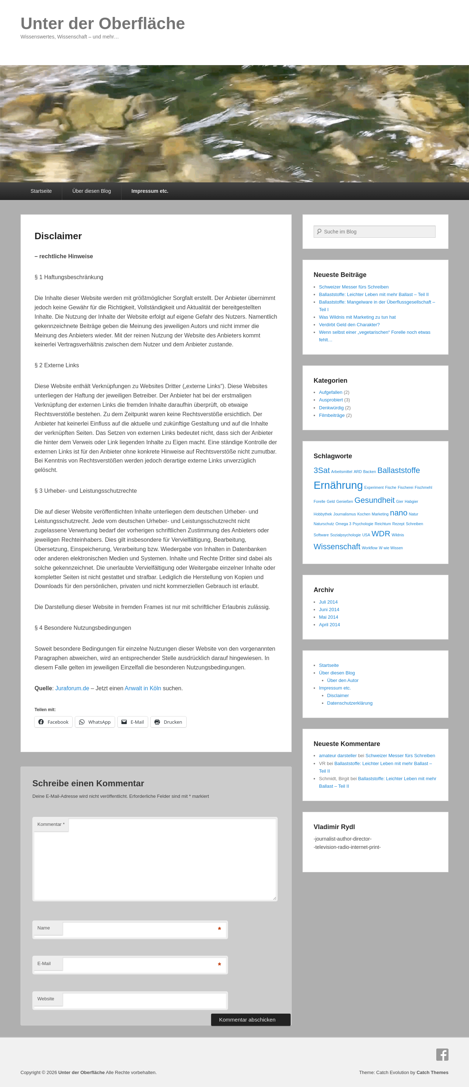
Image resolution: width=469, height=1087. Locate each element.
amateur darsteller (338, 755)
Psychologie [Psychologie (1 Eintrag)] (362, 524)
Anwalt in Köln (143, 688)
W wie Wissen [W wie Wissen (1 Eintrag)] (391, 548)
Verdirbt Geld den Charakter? (349, 324)
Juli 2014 (328, 602)
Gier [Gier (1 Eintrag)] (399, 501)
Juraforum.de (72, 688)
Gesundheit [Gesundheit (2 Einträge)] (375, 500)
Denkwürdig (331, 407)
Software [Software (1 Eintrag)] (321, 535)
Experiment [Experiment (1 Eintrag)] (374, 487)
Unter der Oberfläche (103, 23)
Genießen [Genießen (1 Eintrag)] (344, 501)
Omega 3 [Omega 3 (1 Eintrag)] (343, 524)
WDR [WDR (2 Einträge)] (381, 533)
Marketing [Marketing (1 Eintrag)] (380, 514)
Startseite (41, 191)
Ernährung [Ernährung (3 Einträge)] (338, 485)
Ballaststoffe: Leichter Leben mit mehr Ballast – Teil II (374, 294)
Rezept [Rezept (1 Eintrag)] (398, 524)
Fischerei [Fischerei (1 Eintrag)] (405, 487)
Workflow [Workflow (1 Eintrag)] (370, 548)
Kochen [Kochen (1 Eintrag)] (364, 514)
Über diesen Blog (91, 191)
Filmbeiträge (332, 415)
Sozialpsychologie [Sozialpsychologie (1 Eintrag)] (345, 535)
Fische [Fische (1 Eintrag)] (390, 487)
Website (45, 998)
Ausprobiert (331, 399)
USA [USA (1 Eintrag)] (366, 535)
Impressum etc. (150, 191)
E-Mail (44, 963)
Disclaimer (58, 236)
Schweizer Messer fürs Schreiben (354, 287)
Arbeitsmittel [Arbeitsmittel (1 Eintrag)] (341, 471)
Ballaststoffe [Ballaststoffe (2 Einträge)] (398, 470)
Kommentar (51, 824)
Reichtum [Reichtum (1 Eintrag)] (383, 524)
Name (43, 928)
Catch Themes (432, 1072)
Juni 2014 (329, 609)
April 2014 (329, 624)
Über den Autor (343, 680)
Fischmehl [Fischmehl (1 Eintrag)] (423, 487)
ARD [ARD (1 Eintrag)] (358, 471)
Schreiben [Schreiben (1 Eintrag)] (414, 524)
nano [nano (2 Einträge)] (398, 512)
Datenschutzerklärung (350, 703)
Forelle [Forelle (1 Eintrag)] (319, 501)
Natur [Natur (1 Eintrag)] (413, 514)
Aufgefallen (330, 392)
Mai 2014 (328, 617)
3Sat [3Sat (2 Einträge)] (322, 470)
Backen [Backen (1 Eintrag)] (369, 471)
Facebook (442, 1055)
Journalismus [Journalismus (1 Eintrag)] (344, 514)
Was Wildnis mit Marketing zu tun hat (357, 317)
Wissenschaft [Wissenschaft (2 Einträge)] (337, 546)
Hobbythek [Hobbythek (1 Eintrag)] (323, 514)
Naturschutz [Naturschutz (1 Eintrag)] (324, 524)
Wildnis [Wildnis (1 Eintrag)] (398, 535)
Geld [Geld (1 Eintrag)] (331, 501)
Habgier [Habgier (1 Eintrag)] (411, 501)
